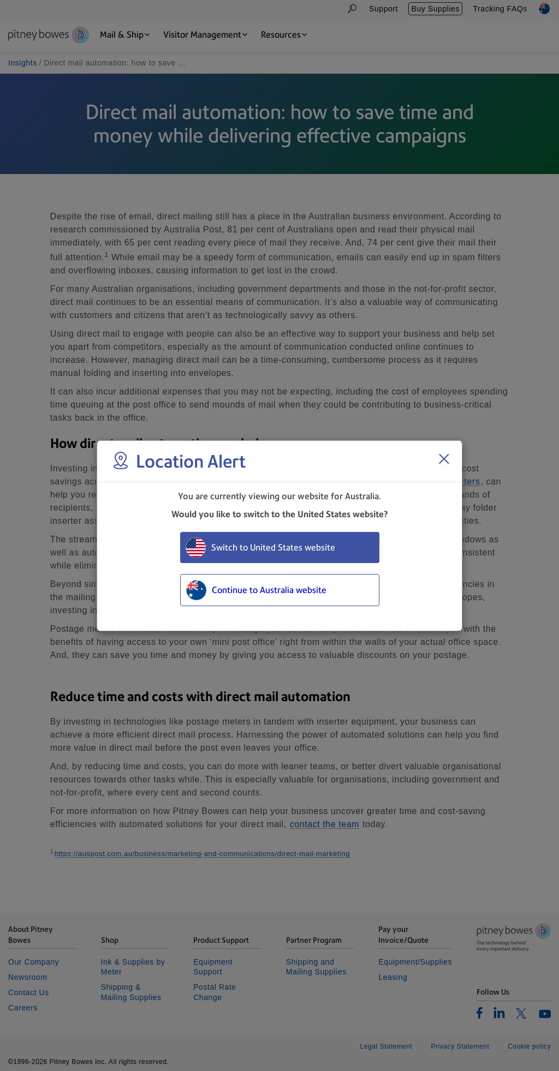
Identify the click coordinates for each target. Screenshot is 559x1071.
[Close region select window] (444, 459)
